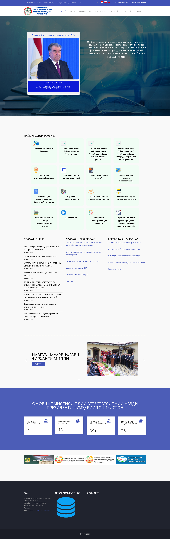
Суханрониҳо (46, 35)
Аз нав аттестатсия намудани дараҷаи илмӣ (126, 262)
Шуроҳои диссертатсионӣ (106, 11)
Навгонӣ (127, 11)
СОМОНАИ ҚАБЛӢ (120, 2)
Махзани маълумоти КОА (76, 268)
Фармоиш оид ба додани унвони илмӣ (124, 249)
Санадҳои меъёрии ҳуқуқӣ (77, 274)
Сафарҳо (57, 35)
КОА (71, 11)
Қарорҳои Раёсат (115, 269)
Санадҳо (65, 35)
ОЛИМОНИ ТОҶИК (138, 2)
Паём (73, 35)
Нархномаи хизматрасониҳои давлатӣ (82, 261)
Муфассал (38, 363)
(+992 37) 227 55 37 (34, 3)
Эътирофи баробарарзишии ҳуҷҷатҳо (124, 256)
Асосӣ (63, 11)
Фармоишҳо (84, 11)
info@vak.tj (38, 510)
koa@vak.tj (50, 3)
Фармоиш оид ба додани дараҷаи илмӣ (124, 242)
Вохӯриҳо (36, 35)
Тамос (140, 11)
